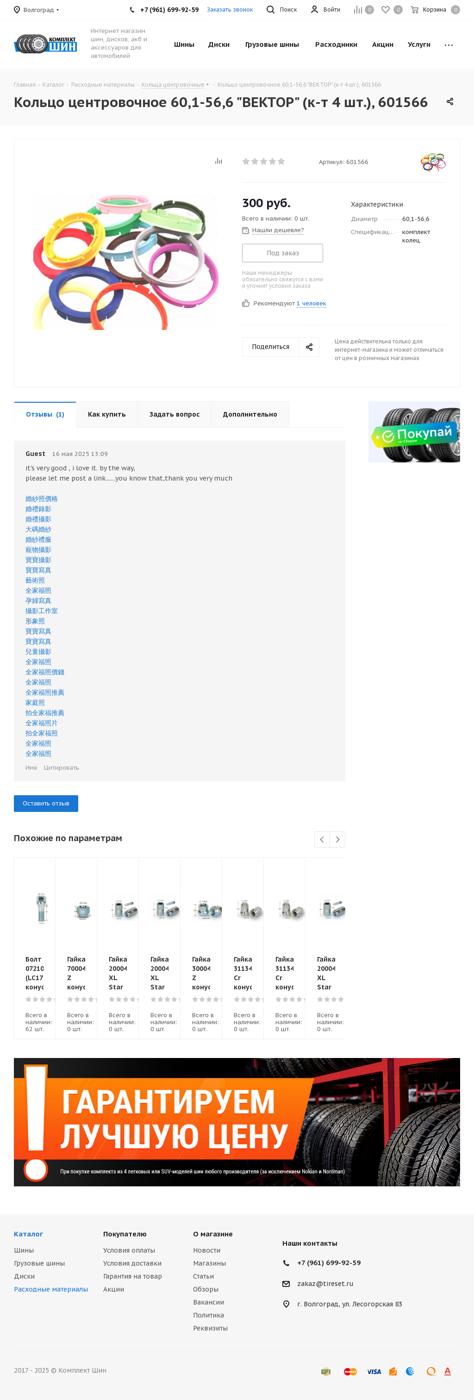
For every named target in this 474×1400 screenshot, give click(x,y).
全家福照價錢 (44, 672)
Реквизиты (210, 1328)
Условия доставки (132, 1263)
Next (337, 840)
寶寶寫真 (38, 570)
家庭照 (35, 702)
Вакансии (208, 1302)
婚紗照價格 (41, 498)
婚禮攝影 (38, 519)
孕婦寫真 (38, 600)
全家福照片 (41, 723)
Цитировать (61, 768)
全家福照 (38, 590)
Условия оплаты (129, 1250)
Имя (31, 768)
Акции (113, 1289)
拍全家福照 (41, 733)
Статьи (203, 1276)
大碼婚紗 (38, 529)
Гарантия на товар (132, 1276)
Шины (24, 1250)
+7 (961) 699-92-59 (329, 1262)
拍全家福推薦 (44, 713)
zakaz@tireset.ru (325, 1284)
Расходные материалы (51, 1289)
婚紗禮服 (38, 539)
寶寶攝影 (38, 560)
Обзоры (205, 1289)
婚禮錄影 (38, 509)
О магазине (213, 1233)
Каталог (28, 1233)
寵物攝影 (38, 549)
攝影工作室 (41, 611)
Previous (322, 840)
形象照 (35, 621)
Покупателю (125, 1233)
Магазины (209, 1263)
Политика (208, 1315)
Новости (206, 1250)
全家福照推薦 (44, 692)
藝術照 (35, 580)
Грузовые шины (39, 1263)
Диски (24, 1276)
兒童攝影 (38, 651)
